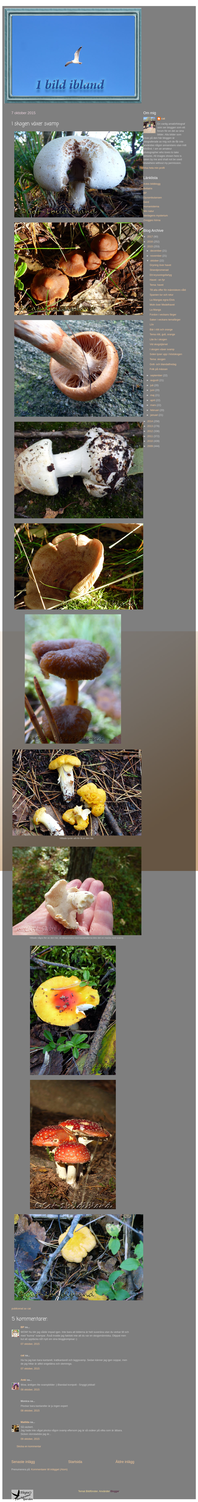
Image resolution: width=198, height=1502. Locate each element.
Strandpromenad (159, 270)
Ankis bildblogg (152, 183)
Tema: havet (157, 285)
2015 (150, 246)
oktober (155, 260)
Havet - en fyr (157, 279)
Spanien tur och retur (161, 294)
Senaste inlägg (23, 1462)
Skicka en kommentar (29, 1446)
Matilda (25, 1422)
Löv (152, 324)
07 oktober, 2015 (30, 1344)
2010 (150, 441)
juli (152, 385)
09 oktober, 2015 (30, 1439)
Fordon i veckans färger (163, 314)
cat (22, 1355)
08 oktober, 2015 (30, 1389)
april (153, 400)
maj (152, 395)
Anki (23, 1380)
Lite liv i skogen (158, 339)
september (156, 375)
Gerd (146, 202)
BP (22, 1327)
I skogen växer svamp (162, 349)
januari (154, 415)
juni (152, 390)
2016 (150, 241)
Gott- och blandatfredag (163, 364)
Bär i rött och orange (161, 329)
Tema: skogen (157, 359)
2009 (150, 446)
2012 (150, 431)
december (156, 250)
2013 (150, 426)
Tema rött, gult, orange (162, 334)
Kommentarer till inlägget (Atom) (49, 1469)
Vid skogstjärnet (159, 344)
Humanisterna (151, 206)
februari (155, 410)
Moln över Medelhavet (162, 304)
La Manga (155, 309)
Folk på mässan (159, 369)
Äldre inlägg (124, 1462)
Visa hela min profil (154, 168)
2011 (150, 436)
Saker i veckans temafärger (165, 319)
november (156, 255)
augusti (154, 380)
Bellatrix (147, 188)
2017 (150, 236)
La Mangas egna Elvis (162, 299)
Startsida (75, 1462)
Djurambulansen (152, 197)
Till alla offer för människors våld (168, 290)
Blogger (115, 1491)
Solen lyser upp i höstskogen (166, 354)
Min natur (148, 211)
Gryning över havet (160, 265)
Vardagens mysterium (155, 215)
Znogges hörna (152, 220)
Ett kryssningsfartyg (161, 275)
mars (153, 405)
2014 (150, 421)
